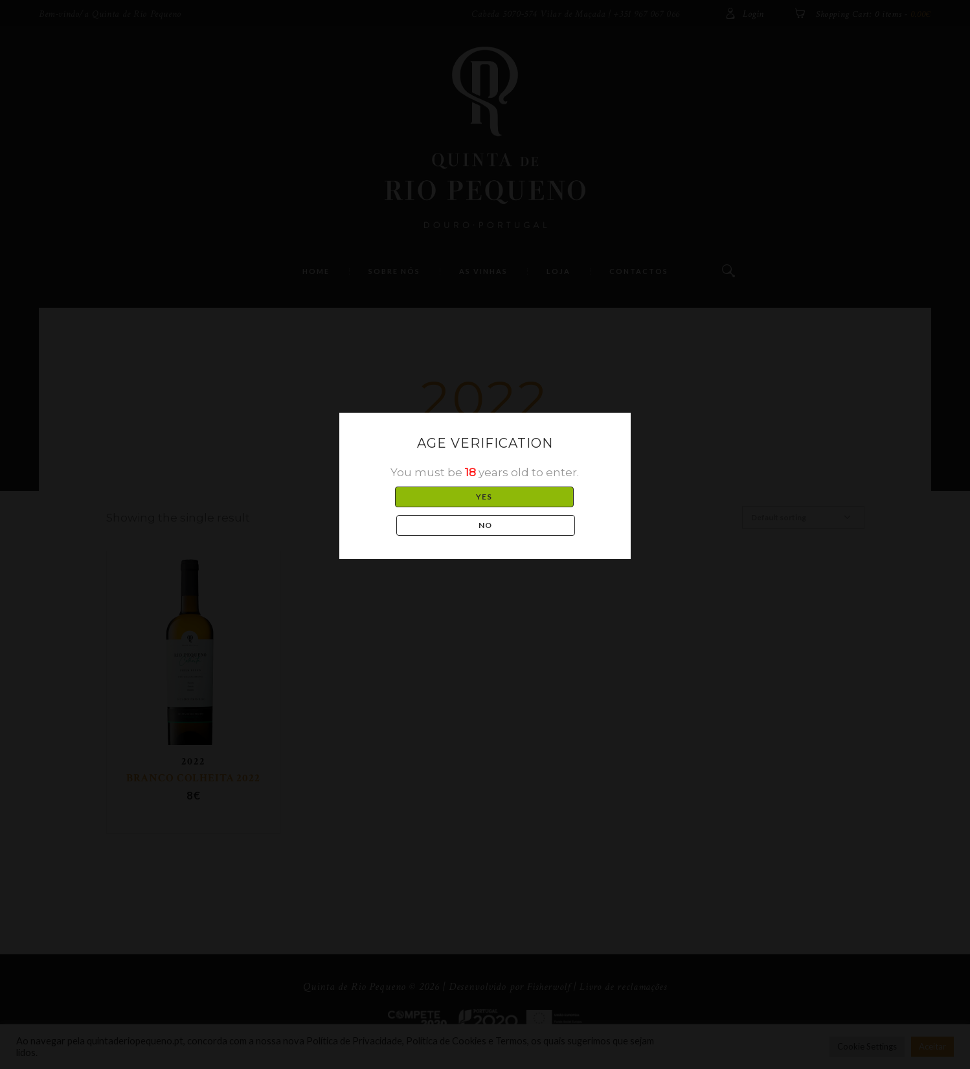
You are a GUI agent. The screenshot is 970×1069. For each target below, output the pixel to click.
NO (547, 511)
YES (422, 511)
